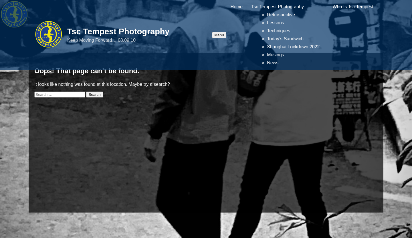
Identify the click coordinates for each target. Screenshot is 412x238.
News (272, 62)
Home (237, 6)
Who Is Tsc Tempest (352, 6)
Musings (275, 54)
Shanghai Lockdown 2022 (293, 46)
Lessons (275, 22)
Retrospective (281, 14)
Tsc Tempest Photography (118, 31)
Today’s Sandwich (285, 38)
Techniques (278, 30)
